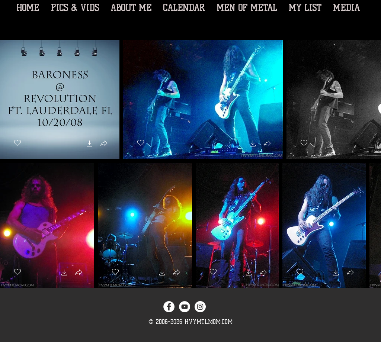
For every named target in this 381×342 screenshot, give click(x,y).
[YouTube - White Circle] (184, 306)
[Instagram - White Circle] (200, 306)
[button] (89, 144)
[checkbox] (17, 143)
